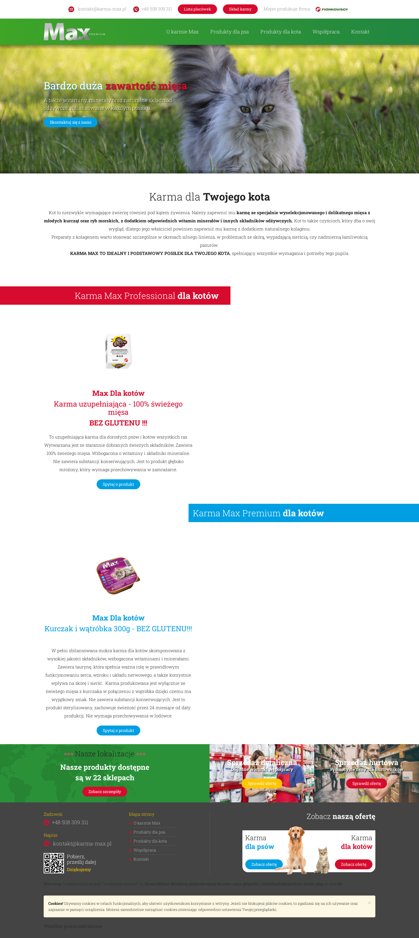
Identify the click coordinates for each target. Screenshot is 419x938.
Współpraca (326, 31)
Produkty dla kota (280, 31)
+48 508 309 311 (152, 9)
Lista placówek (197, 9)
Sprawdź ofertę (262, 783)
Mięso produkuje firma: (306, 9)
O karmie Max (182, 31)
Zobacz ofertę (264, 864)
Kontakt (360, 31)
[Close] (369, 903)
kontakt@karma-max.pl (97, 9)
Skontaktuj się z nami (70, 122)
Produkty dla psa (229, 31)
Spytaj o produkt (118, 484)
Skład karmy (240, 9)
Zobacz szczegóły (104, 791)
